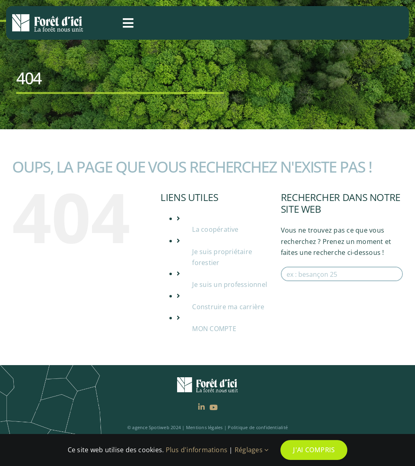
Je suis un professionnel (229, 284)
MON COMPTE (214, 328)
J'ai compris (314, 449)
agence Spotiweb (150, 427)
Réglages (251, 449)
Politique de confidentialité (258, 427)
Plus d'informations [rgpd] (197, 449)
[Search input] (342, 273)
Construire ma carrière (228, 306)
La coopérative (215, 229)
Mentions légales (204, 427)
